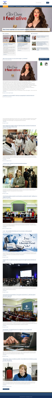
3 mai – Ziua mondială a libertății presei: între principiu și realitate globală (17, 231)
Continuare (4, 54)
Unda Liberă (10, 59)
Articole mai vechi (6, 389)
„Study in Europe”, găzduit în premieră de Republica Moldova (15, 163)
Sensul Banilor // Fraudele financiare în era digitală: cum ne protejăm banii (17, 329)
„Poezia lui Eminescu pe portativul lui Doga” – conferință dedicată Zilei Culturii (42, 49)
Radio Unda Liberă (19, 6)
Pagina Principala (10, 92)
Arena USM (5, 160)
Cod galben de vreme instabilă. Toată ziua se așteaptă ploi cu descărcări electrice (23, 44)
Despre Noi (31, 6)
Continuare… (5, 91)
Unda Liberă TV (11, 6)
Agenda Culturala (6, 92)
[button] (26, 19)
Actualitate (5, 6)
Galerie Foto (26, 6)
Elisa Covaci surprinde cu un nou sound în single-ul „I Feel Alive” (15, 58)
